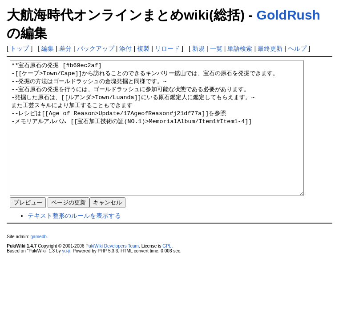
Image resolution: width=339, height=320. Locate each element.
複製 (143, 48)
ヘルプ (297, 48)
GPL (166, 272)
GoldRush (288, 15)
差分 (65, 48)
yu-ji (66, 277)
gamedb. (39, 263)
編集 (47, 48)
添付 (125, 48)
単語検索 (239, 48)
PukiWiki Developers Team (112, 272)
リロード (167, 48)
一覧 (216, 48)
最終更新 (270, 48)
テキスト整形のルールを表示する (74, 242)
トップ (19, 48)
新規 (198, 48)
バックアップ (95, 48)
